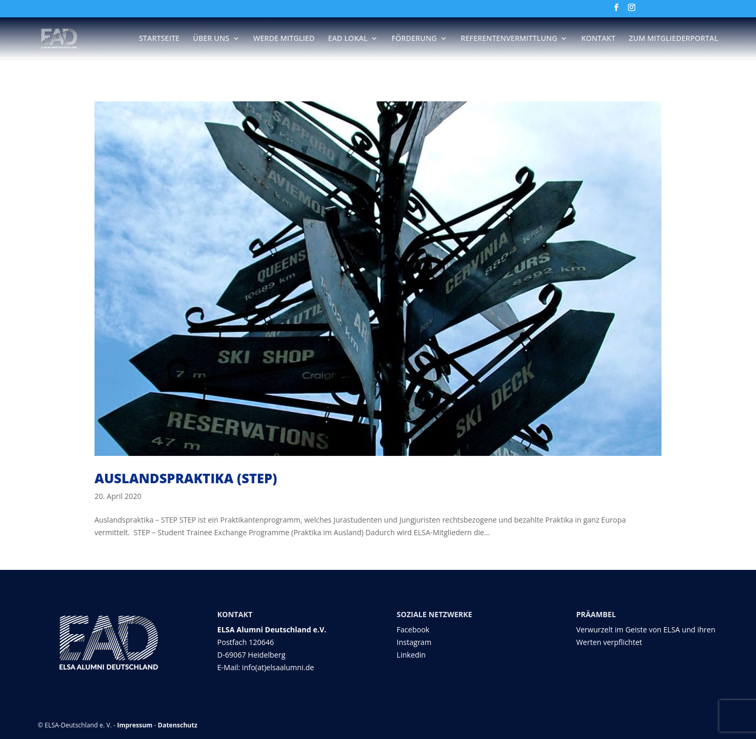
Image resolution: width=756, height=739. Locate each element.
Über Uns (211, 39)
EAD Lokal (348, 39)
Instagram (414, 642)
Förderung (414, 39)
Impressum (135, 725)
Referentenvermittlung (508, 39)
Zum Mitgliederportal (673, 39)
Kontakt (598, 39)
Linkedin (411, 655)
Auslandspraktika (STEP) (185, 478)
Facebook (413, 629)
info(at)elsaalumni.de (278, 667)
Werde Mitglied (283, 39)
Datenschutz (177, 725)
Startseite (159, 39)
